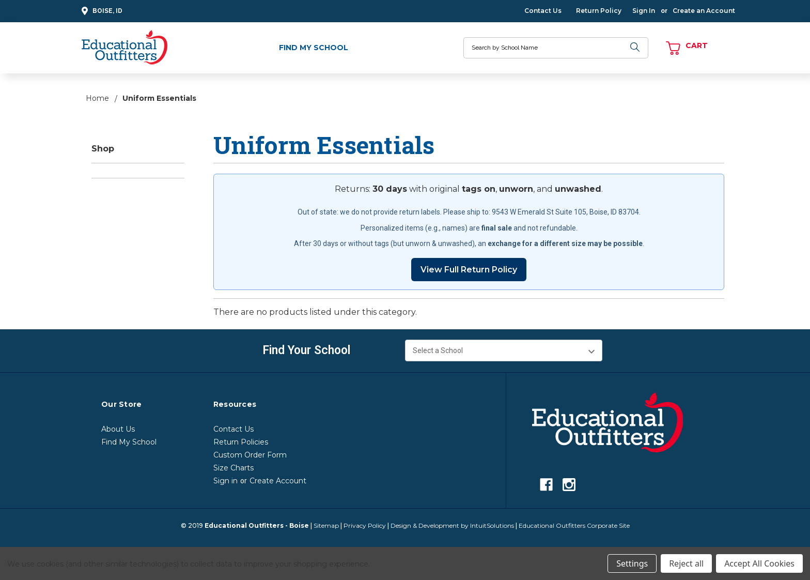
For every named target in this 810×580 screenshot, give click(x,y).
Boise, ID (100, 11)
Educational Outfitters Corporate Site (574, 525)
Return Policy (598, 10)
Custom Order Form (250, 455)
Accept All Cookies (759, 563)
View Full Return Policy (468, 269)
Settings (632, 563)
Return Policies (240, 442)
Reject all (686, 563)
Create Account (278, 480)
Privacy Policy (365, 525)
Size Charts (233, 467)
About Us (118, 429)
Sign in (225, 480)
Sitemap (326, 525)
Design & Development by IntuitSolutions (452, 525)
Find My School (313, 47)
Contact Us (543, 10)
